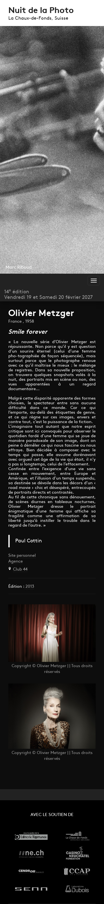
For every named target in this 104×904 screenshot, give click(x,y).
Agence (15, 562)
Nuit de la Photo (41, 11)
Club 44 (20, 570)
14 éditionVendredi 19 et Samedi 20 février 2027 (48, 294)
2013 (29, 587)
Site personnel (22, 556)
